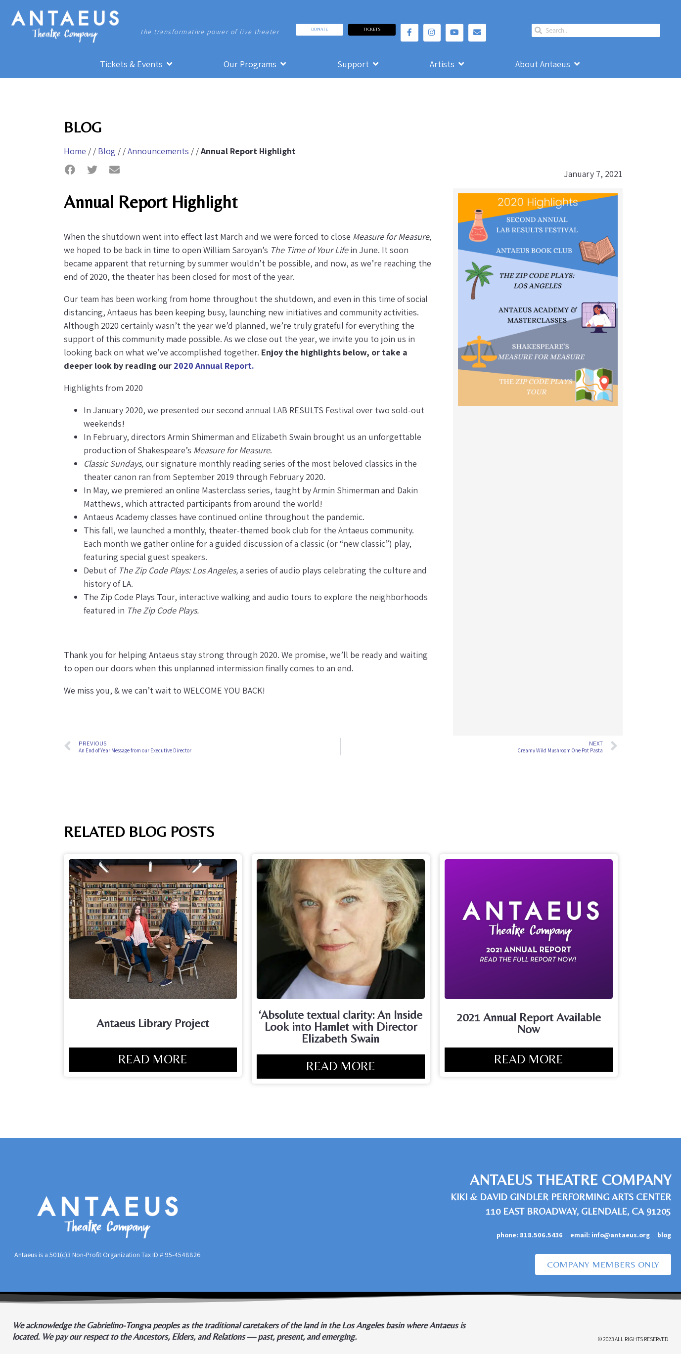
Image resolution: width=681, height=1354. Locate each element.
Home (75, 151)
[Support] (359, 64)
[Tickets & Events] (137, 64)
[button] (70, 170)
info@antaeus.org (624, 1234)
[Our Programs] (256, 64)
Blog (107, 151)
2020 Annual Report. (214, 365)
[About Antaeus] (548, 64)
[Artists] (448, 64)
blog (664, 1234)
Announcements (158, 151)
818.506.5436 (541, 1234)
